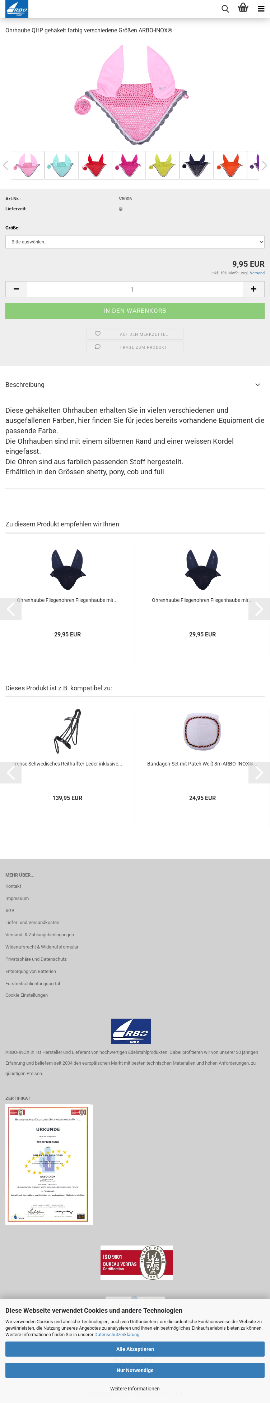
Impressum (17, 898)
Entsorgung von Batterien (30, 971)
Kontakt (13, 886)
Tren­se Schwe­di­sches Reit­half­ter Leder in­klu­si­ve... (67, 764)
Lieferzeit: (16, 208)
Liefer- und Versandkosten (32, 922)
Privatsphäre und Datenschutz (35, 959)
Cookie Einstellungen (26, 995)
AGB (9, 910)
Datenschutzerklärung (116, 1334)
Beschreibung (25, 384)
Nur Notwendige (135, 1370)
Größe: (12, 227)
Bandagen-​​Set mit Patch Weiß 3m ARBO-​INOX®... (202, 764)
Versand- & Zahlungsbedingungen (39, 934)
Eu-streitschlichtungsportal (32, 983)
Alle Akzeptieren (135, 1349)
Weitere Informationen (135, 1388)
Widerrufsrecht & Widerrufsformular (41, 947)
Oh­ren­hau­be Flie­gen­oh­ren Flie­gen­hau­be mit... (67, 600)
